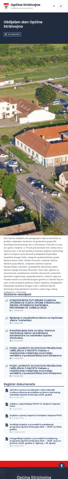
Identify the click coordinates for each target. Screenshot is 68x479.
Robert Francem (33, 260)
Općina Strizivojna (25, 5)
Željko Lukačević (19, 266)
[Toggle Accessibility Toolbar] (61, 465)
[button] (54, 6)
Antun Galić (17, 260)
